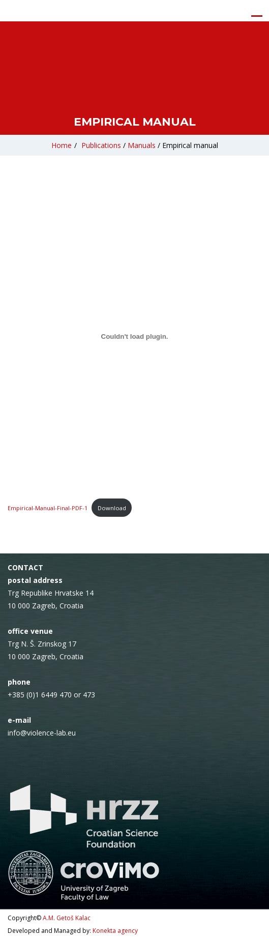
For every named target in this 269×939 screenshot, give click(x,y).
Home (61, 145)
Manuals (142, 145)
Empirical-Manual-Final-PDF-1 (47, 508)
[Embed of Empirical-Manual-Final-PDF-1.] (134, 336)
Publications (101, 145)
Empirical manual (190, 145)
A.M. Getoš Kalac (67, 918)
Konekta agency (115, 930)
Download (112, 508)
